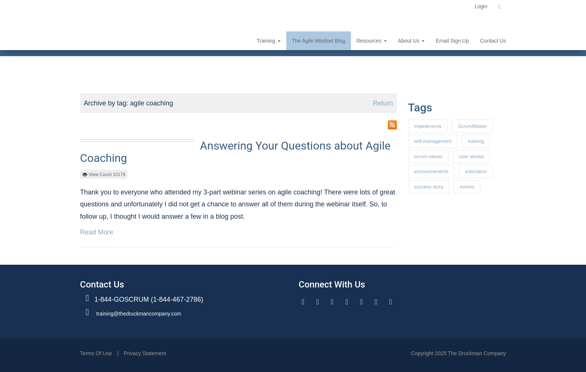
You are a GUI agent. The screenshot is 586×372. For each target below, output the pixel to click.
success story (429, 187)
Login (481, 6)
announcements (431, 171)
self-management (432, 141)
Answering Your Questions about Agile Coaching (235, 152)
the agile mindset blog (318, 41)
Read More (96, 232)
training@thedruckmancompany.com (138, 314)
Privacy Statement (145, 353)
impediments (428, 126)
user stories (471, 156)
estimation (476, 171)
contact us (493, 41)
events (467, 187)
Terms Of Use (96, 353)
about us (411, 41)
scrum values (428, 156)
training (269, 41)
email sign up (452, 41)
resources (372, 41)
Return (383, 103)
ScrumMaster (472, 126)
